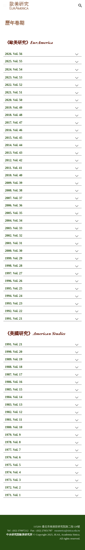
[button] (5, 5)
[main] (42, 20)
